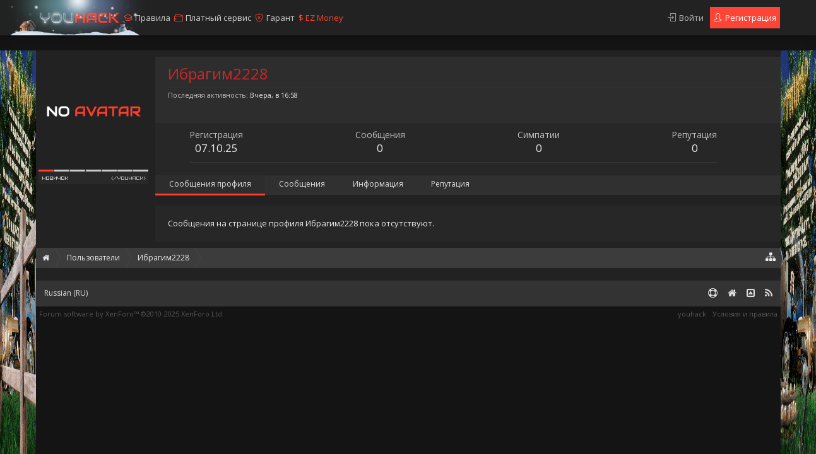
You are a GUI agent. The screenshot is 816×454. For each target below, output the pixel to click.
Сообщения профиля (210, 183)
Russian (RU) (66, 293)
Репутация (450, 183)
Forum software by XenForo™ (131, 313)
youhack (692, 313)
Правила (152, 17)
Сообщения (302, 183)
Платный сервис (218, 17)
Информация (378, 183)
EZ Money (321, 17)
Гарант (280, 17)
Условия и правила (745, 313)
